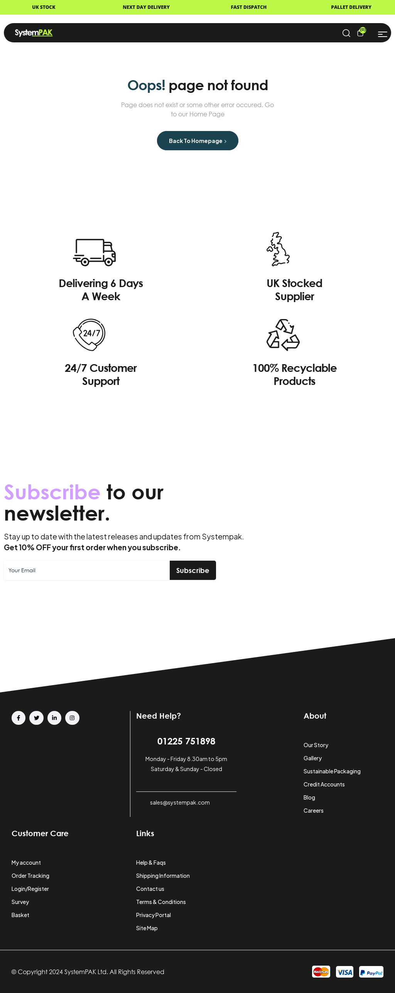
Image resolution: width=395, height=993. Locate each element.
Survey (20, 901)
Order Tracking (30, 875)
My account (26, 862)
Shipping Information (163, 875)
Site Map (147, 927)
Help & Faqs (151, 862)
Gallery (313, 757)
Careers (314, 810)
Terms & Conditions (161, 901)
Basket (20, 914)
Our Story (316, 744)
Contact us (150, 888)
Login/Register (30, 888)
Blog (309, 797)
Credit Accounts (324, 784)
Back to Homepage (197, 140)
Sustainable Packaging (332, 771)
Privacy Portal (153, 914)
